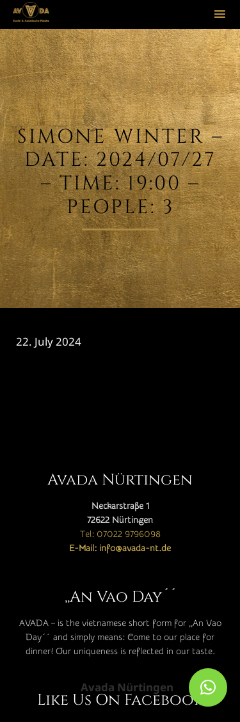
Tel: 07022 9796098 (120, 534)
